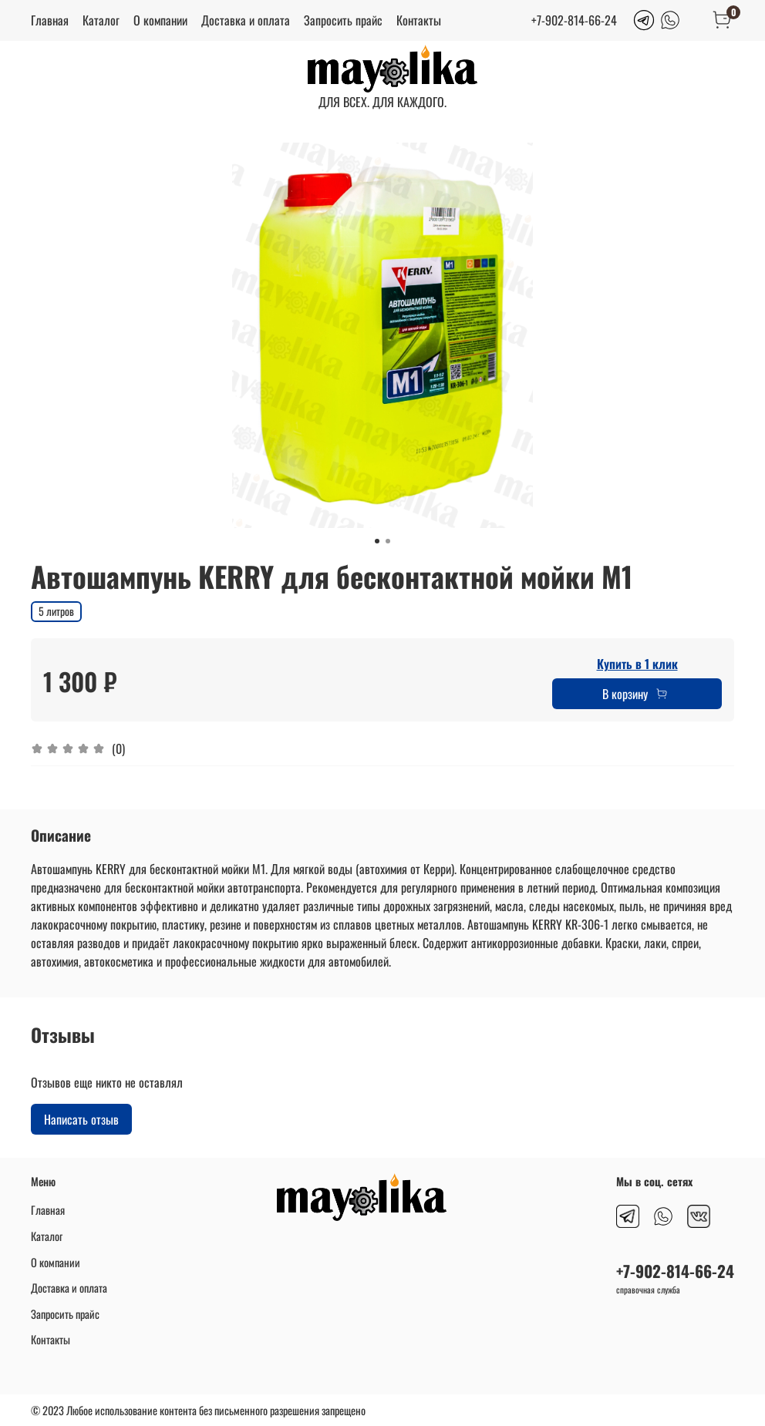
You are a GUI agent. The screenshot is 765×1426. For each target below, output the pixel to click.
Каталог (101, 20)
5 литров (56, 611)
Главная (50, 20)
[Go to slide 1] (377, 541)
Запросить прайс (343, 20)
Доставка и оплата (245, 20)
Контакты (418, 20)
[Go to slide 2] (388, 541)
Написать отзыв (81, 1119)
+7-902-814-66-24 (574, 20)
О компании (160, 20)
